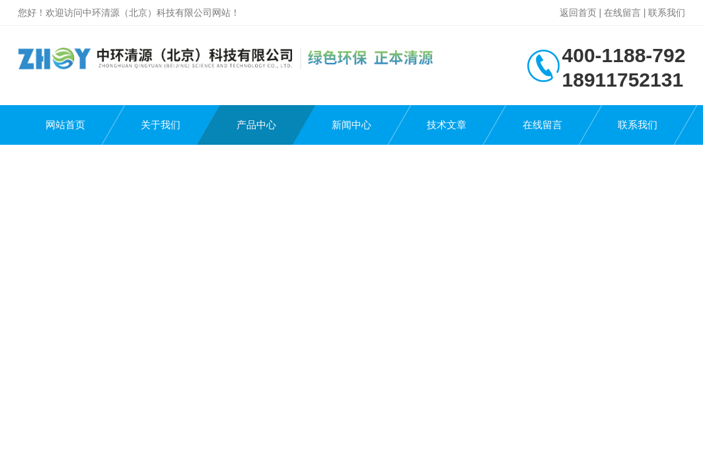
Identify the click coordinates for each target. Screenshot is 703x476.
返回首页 (578, 12)
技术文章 (446, 124)
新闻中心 (351, 124)
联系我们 (666, 12)
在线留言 (622, 12)
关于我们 (160, 124)
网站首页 (65, 124)
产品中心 (256, 124)
